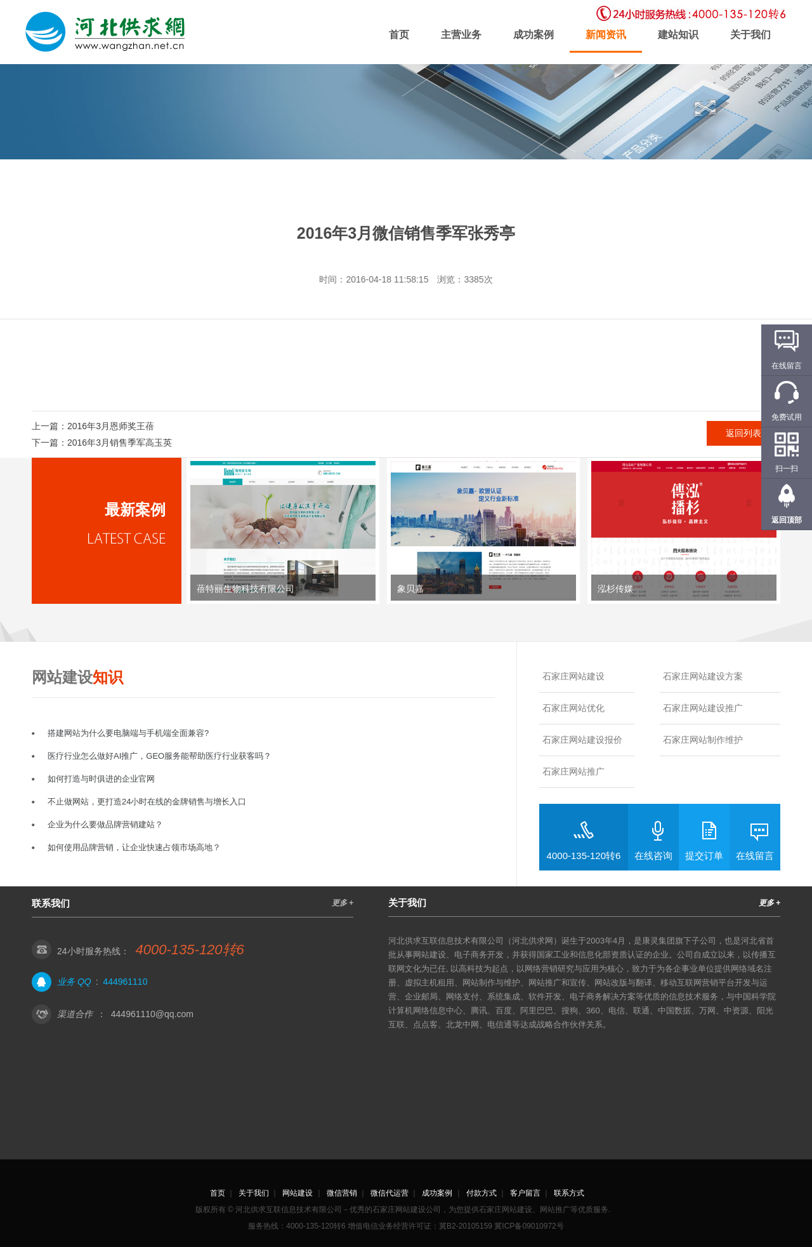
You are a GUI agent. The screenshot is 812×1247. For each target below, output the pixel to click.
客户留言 (525, 1193)
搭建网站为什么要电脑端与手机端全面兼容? (128, 733)
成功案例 (533, 34)
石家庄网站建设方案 (703, 676)
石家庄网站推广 (573, 771)
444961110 (125, 982)
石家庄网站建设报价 (582, 740)
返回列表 (743, 433)
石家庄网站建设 (573, 676)
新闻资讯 (606, 34)
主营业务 (461, 34)
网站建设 (297, 1193)
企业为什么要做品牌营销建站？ (105, 824)
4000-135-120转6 (584, 855)
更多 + (342, 902)
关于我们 (750, 34)
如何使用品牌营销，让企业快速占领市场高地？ (134, 847)
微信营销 (342, 1193)
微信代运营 (389, 1193)
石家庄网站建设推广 (703, 708)
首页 (399, 34)
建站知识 (678, 34)
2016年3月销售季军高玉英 (119, 442)
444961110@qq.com (152, 1014)
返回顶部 (786, 520)
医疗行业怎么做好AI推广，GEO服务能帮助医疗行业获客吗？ (160, 756)
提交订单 (704, 855)
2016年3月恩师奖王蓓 (110, 426)
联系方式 (569, 1193)
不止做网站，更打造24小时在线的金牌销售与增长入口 (147, 801)
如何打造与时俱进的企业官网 (101, 779)
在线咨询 (653, 855)
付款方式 (481, 1193)
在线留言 (755, 855)
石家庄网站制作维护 (703, 740)
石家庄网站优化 (573, 708)
